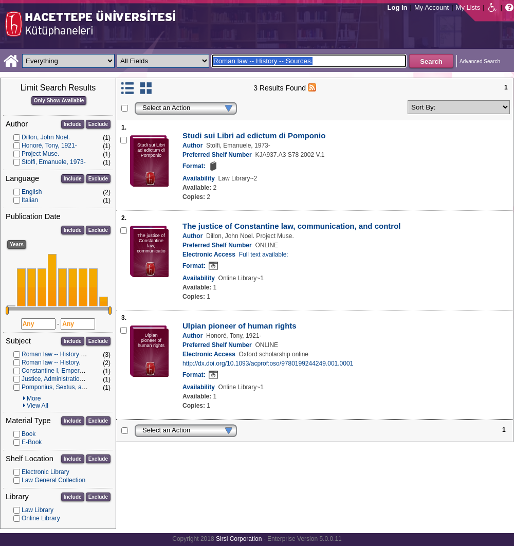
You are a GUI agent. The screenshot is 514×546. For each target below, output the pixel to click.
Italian (30, 200)
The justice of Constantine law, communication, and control (291, 226)
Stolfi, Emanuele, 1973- (54, 162)
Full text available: (263, 254)
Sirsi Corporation (239, 538)
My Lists (468, 7)
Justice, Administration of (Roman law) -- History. (88, 379)
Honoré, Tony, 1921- (49, 145)
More (34, 398)
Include (73, 124)
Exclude (98, 124)
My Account (431, 7)
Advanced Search (480, 61)
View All (37, 405)
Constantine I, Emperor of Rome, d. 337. (77, 370)
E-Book (32, 442)
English (32, 191)
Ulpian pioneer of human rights (239, 325)
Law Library (37, 510)
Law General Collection (53, 480)
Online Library (41, 518)
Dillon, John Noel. (46, 137)
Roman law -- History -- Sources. (66, 354)
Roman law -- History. (51, 362)
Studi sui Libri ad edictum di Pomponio (253, 135)
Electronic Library (45, 472)
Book (28, 434)
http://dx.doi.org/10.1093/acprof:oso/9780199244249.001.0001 (267, 363)
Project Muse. (40, 153)
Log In (398, 7)
